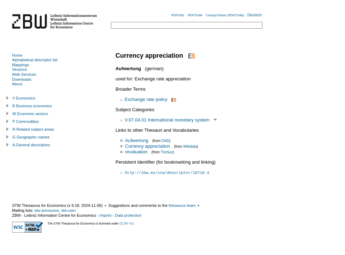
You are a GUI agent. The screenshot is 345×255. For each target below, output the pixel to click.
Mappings (20, 65)
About (17, 84)
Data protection (128, 215)
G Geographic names (31, 137)
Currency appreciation (147, 146)
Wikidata (190, 146)
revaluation (136, 151)
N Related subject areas (33, 129)
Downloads (22, 79)
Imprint (106, 215)
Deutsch (254, 15)
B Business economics (32, 106)
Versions (19, 69)
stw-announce (46, 210)
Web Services (24, 74)
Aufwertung (136, 140)
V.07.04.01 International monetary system (167, 120)
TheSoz (166, 152)
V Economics (23, 98)
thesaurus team (182, 205)
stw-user (68, 210)
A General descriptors (31, 145)
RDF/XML (178, 15)
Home (17, 55)
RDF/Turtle (195, 15)
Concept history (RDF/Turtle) (225, 15)
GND (165, 141)
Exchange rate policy (146, 99)
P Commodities (25, 121)
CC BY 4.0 (126, 223)
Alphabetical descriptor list (34, 60)
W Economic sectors (30, 114)
